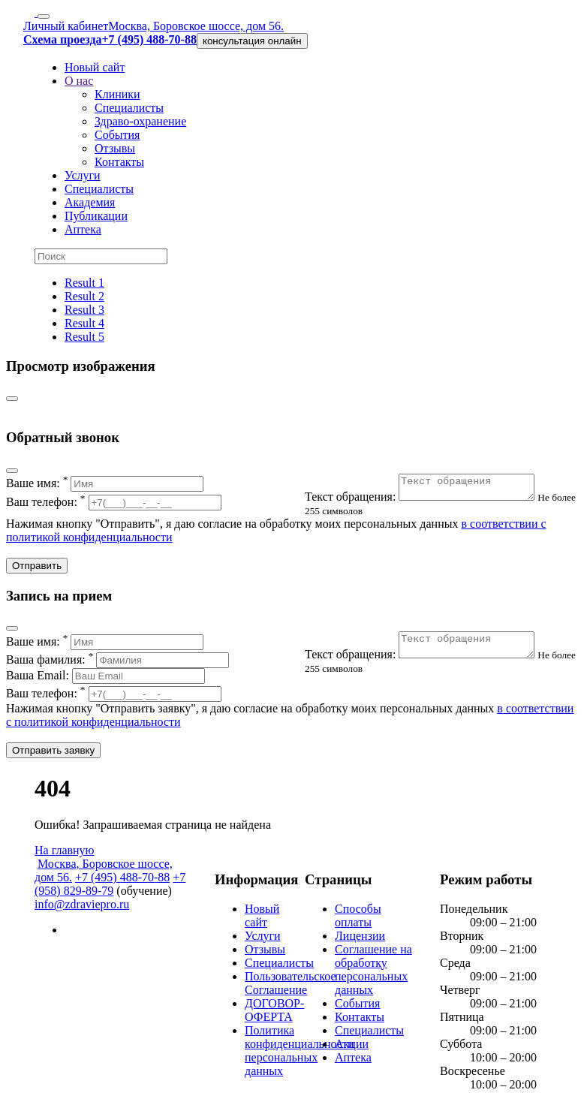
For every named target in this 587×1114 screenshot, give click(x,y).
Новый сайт (95, 67)
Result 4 (84, 323)
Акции (352, 1048)
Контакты (119, 161)
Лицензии (360, 940)
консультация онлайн (252, 41)
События (117, 134)
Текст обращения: (428, 501)
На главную (65, 854)
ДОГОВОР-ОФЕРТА (274, 1014)
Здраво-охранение (140, 121)
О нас (79, 80)
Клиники (117, 94)
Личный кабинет (65, 26)
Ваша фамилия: (117, 664)
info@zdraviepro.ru (82, 908)
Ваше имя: (104, 483)
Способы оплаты (358, 920)
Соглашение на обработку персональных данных (373, 974)
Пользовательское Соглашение (290, 987)
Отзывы (115, 148)
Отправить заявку (53, 754)
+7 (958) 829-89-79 (110, 888)
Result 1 (84, 282)
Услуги (83, 175)
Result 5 (84, 336)
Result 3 (84, 309)
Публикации (96, 215)
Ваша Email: (105, 679)
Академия (90, 202)
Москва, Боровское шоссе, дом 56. (196, 26)
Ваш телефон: (113, 501)
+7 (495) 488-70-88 (122, 881)
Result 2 (84, 296)
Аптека (83, 229)
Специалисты (129, 107)
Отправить (37, 570)
